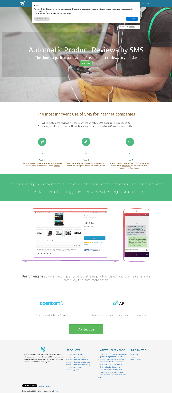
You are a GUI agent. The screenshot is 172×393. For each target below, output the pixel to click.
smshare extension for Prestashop (78, 365)
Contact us (86, 329)
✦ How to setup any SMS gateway (110, 364)
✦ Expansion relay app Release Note (111, 372)
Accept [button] (132, 19)
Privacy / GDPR (135, 359)
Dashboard (145, 4)
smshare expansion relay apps (76, 357)
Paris (56, 391)
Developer (134, 354)
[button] (137, 5)
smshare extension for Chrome (77, 359)
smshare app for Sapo (73, 370)
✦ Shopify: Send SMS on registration (111, 362)
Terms (132, 357)
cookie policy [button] (42, 11)
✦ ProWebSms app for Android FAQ (110, 370)
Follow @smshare (45, 386)
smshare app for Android (74, 354)
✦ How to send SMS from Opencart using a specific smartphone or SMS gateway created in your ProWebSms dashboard (112, 356)
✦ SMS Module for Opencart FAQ (110, 367)
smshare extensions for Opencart (78, 362)
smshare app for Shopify (74, 367)
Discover (86, 63)
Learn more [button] (41, 19)
